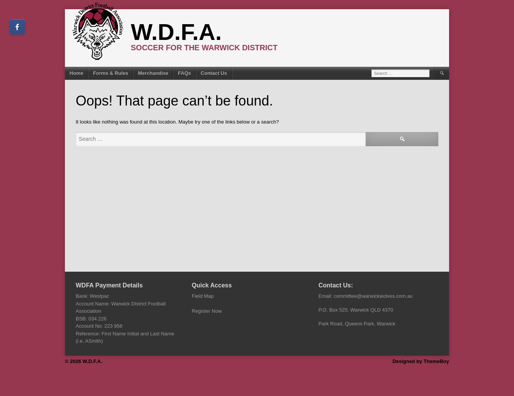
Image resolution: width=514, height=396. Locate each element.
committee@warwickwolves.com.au (373, 296)
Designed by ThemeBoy (421, 361)
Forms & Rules (110, 73)
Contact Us (214, 73)
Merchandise (153, 73)
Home (76, 73)
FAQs (184, 73)
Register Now (207, 311)
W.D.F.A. (176, 32)
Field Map (203, 296)
